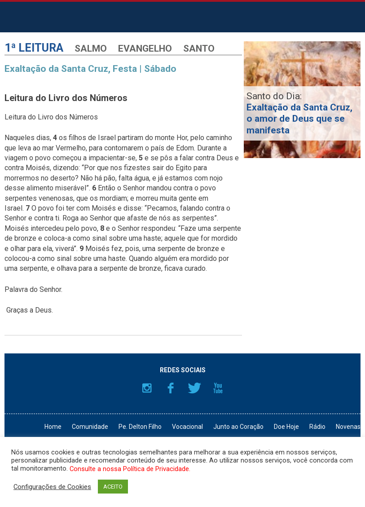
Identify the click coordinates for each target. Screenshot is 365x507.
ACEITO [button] (113, 486)
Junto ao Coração (238, 426)
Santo (199, 48)
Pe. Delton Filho (140, 426)
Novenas (348, 426)
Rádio (317, 426)
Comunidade (90, 426)
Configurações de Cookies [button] (52, 487)
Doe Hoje (286, 426)
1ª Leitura (33, 47)
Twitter (194, 388)
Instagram (147, 388)
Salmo (91, 48)
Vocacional (187, 426)
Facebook (170, 388)
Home (53, 426)
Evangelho (145, 48)
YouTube (218, 388)
